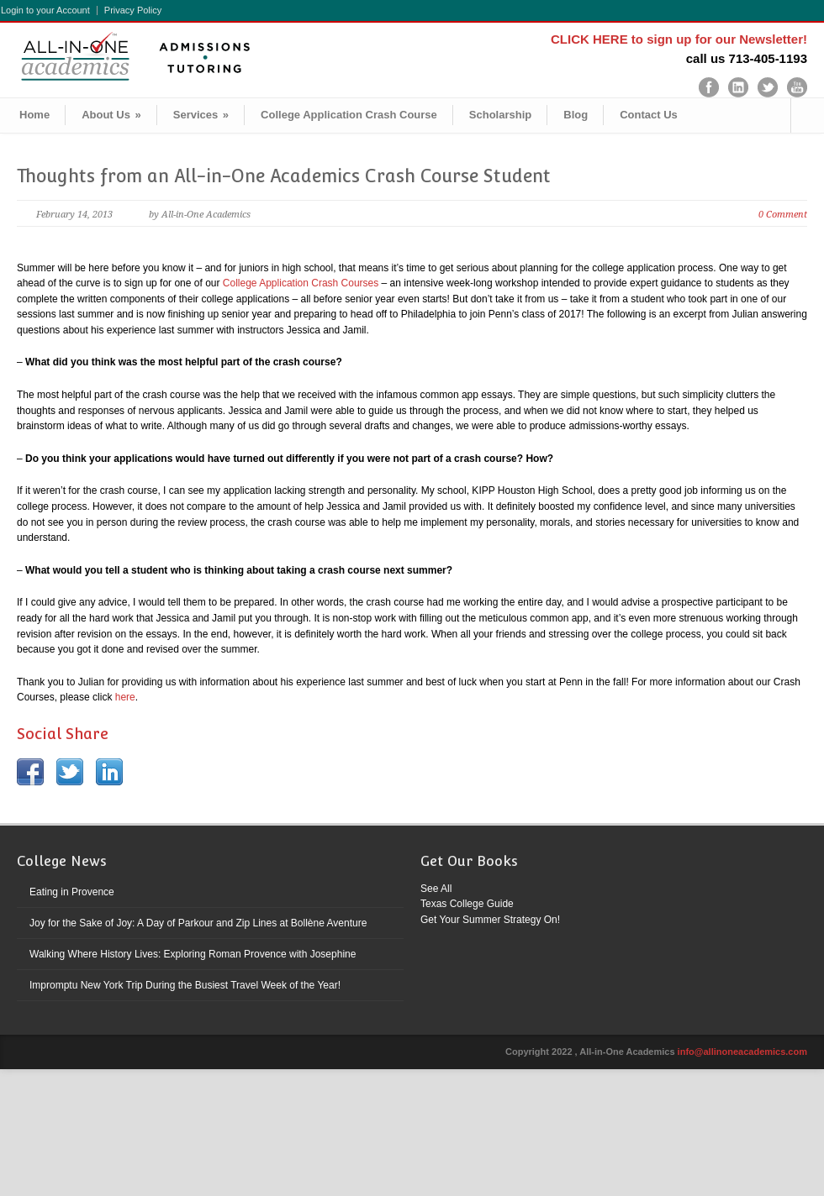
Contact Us (649, 114)
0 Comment (782, 214)
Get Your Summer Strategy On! (490, 920)
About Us (111, 114)
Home (34, 114)
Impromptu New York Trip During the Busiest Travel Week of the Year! (185, 985)
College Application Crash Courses (300, 283)
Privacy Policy (132, 10)
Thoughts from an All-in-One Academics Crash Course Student (284, 175)
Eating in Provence (71, 892)
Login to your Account (45, 10)
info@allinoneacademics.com (742, 1051)
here (125, 697)
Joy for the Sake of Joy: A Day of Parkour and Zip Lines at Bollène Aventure (198, 923)
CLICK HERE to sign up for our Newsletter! (679, 39)
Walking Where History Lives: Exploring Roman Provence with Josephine (192, 954)
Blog (575, 114)
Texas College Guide (467, 904)
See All (436, 888)
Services (201, 114)
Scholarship (500, 114)
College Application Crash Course (349, 114)
